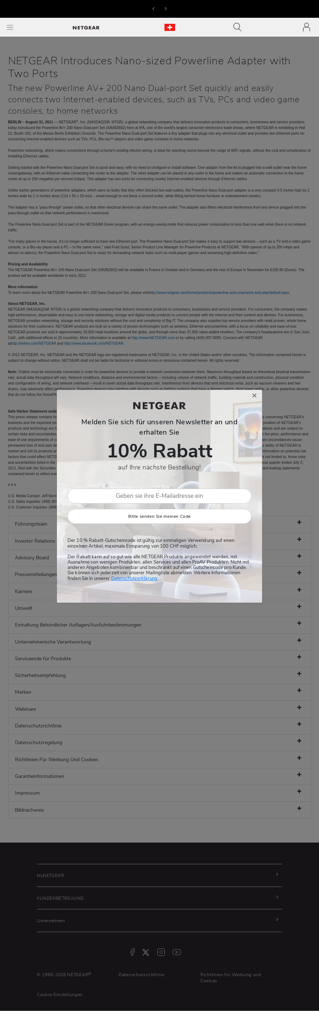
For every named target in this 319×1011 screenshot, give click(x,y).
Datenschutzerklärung (134, 578)
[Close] (254, 395)
